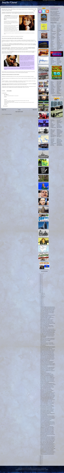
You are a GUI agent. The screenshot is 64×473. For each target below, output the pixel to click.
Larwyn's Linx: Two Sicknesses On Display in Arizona (47, 440)
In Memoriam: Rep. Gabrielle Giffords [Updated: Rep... (47, 443)
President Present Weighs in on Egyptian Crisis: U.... (47, 317)
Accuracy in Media (59, 82)
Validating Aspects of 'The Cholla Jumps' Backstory (47, 427)
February (42, 304)
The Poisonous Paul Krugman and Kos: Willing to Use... (47, 436)
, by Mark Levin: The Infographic (43, 103)
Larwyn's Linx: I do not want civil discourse (46, 389)
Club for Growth (59, 60)
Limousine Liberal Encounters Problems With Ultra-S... (47, 367)
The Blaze (52, 28)
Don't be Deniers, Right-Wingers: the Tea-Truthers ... (47, 428)
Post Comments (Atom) (8, 114)
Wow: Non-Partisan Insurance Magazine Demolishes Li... (48, 347)
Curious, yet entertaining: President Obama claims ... (47, 447)
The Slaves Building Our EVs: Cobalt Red (44, 35)
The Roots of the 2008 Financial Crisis (43, 126)
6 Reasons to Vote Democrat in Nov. (43, 56)
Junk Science (58, 124)
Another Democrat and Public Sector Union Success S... (47, 392)
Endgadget (52, 142)
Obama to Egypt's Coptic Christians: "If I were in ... (47, 319)
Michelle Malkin (4, 84)
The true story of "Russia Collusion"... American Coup (43, 18)
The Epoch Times (53, 34)
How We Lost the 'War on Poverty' (54, 19)
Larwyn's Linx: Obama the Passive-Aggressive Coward (47, 323)
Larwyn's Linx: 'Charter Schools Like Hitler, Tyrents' (47, 356)
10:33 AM (5, 104)
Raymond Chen (52, 140)
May (41, 301)
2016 (40, 286)
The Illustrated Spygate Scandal (54, 8)
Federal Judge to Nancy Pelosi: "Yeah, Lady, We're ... (47, 310)
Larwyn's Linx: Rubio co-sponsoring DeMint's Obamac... (47, 332)
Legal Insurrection (59, 34)
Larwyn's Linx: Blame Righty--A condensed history (47, 403)
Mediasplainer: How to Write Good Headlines (43, 87)
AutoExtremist (52, 139)
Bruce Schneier (52, 145)
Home (19, 109)
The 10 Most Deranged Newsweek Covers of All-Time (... (47, 346)
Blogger (45, 468)
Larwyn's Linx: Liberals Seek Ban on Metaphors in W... (47, 413)
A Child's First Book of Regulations (54, 20)
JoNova (58, 123)
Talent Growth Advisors (59, 145)
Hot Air (8, 84)
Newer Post (4, 109)
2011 (40, 292)
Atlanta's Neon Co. (59, 139)
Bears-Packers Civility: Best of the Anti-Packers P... (47, 361)
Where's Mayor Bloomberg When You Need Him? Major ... (48, 448)
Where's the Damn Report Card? (44, 324)
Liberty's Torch (58, 35)
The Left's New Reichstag (43, 414)
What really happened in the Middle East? (43, 71)
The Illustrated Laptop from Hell (54, 9)
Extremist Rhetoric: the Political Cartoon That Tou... (47, 411)
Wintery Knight (58, 136)
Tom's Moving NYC (59, 143)
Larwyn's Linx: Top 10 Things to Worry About (46, 348)
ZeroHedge (58, 64)
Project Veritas (52, 62)
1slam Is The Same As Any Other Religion (43, 142)
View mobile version (19, 111)
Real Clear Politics (59, 93)
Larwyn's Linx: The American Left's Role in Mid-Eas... (47, 311)
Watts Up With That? (59, 127)
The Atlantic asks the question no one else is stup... (47, 353)
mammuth (39, 468)
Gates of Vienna (59, 29)
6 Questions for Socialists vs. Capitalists (43, 95)
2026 (40, 274)
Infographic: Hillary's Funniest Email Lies (43, 197)
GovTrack (52, 59)
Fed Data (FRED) (59, 62)
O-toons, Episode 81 (43, 341)
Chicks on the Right (59, 25)
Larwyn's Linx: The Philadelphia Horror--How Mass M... (47, 370)
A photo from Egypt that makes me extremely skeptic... (47, 309)
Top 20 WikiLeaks (2, 0)
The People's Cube (53, 92)
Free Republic (52, 36)
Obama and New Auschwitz (53, 12)
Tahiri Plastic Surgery (59, 144)
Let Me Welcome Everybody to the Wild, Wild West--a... (47, 418)
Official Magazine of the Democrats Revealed (43, 221)
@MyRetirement (59, 142)
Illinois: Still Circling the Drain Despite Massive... (46, 362)
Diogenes (52, 83)
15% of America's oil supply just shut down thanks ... (47, 433)
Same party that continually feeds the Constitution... (47, 449)
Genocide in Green (43, 134)
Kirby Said (58, 33)
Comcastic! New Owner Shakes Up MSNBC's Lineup (47, 377)
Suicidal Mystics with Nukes (43, 260)
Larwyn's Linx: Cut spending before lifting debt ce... (47, 375)
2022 (40, 279)
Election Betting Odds (53, 33)
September (42, 296)
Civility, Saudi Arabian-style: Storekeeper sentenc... (47, 352)
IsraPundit (52, 123)
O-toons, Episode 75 (43, 345)
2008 (40, 458)
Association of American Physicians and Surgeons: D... (47, 381)
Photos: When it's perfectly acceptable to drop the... (47, 368)
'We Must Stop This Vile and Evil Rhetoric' (46, 419)
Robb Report (52, 144)
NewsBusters (58, 92)
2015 (40, 287)
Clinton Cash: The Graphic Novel (43, 189)
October (42, 295)
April (41, 302)
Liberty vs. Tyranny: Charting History (54, 11)
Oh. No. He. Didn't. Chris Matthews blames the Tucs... (47, 421)
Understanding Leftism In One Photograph (46, 391)
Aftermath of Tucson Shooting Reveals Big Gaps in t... (47, 383)
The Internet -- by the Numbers (44, 382)
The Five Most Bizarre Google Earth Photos (46, 407)
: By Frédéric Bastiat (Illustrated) (43, 79)
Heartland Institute (59, 122)
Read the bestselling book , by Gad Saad (44, 28)
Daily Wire (58, 27)
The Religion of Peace (53, 127)
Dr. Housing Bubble (59, 61)
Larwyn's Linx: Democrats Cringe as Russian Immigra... (47, 396)
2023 (40, 278)
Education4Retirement (59, 141)
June (41, 300)
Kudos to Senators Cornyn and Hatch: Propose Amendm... (48, 330)
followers (5, 19)
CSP (51, 122)
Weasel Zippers (52, 49)
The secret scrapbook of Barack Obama (43, 236)
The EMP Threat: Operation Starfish (43, 252)
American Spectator (53, 26)
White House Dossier (53, 64)
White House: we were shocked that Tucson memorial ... (47, 399)
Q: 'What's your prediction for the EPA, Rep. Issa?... (47, 454)
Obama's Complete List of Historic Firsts (55, 17)
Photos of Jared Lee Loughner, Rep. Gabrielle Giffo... (47, 441)
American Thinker (53, 27)
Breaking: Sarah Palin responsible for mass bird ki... (47, 432)
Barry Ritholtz (58, 58)
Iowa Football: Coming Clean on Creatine (45, 316)
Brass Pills (52, 58)
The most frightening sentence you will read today (47, 312)
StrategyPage (52, 125)
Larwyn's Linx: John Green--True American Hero (46, 426)
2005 (40, 461)
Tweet (34, 10)
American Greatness (53, 25)
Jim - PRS (5, 94)
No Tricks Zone (58, 125)
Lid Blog (58, 36)
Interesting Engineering (53, 143)
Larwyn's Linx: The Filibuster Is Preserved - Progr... (47, 326)
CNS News (52, 30)
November (42, 294)
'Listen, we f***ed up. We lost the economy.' (46, 404)
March (41, 303)
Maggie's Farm (52, 136)
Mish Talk (58, 63)
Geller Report (52, 39)
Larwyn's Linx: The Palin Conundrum (45, 318)
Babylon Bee (52, 82)
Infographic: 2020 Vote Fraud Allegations (43, 173)
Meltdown (43, 229)
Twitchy (51, 63)
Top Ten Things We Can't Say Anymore (45, 412)
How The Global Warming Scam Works (43, 166)
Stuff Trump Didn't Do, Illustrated (43, 118)
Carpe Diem (58, 59)
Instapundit (34, 83)
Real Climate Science (59, 126)
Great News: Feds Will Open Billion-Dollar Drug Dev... (47, 354)
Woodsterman (52, 93)
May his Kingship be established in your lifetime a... (47, 405)
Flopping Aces (58, 28)
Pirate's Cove (58, 39)
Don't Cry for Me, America (43, 158)
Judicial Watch (52, 60)
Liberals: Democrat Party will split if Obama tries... (47, 398)
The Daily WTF (52, 141)
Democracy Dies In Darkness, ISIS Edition (43, 111)
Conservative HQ (59, 26)
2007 (40, 459)
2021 (40, 280)
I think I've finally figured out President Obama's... (47, 325)
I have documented (7, 15)
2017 (40, 285)
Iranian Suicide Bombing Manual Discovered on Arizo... (47, 331)
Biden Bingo (43, 150)
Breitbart (52, 29)
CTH (51, 32)
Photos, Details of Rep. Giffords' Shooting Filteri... (47, 442)
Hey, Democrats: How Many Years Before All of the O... (47, 334)
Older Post (35, 109)
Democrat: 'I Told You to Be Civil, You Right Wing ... (47, 376)
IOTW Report (58, 31)
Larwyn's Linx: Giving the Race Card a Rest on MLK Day (47, 384)
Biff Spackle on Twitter (59, 140)
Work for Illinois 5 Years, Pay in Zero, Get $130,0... (47, 390)
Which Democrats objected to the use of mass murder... (47, 434)
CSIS (51, 121)
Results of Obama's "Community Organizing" (43, 181)
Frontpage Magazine (53, 37)
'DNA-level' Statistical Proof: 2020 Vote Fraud (43, 63)
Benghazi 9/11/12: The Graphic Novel (27, 0)
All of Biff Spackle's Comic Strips (44, 269)
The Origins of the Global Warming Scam (55, 13)
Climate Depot (58, 120)
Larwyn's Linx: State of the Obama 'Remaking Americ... (47, 338)
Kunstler (58, 32)
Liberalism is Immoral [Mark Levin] (44, 360)
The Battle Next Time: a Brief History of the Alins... (47, 374)
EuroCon (52, 35)
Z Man (57, 49)
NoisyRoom (58, 38)
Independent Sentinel (59, 30)
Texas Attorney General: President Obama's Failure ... (47, 397)
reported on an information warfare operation (15, 43)
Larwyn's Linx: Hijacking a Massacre (45, 420)
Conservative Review (53, 31)
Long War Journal (53, 124)
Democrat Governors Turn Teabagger (45, 340)
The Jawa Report (11, 51)
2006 (40, 460)
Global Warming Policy (59, 121)
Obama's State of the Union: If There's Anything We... (47, 355)
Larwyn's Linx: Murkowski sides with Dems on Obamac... (47, 363)
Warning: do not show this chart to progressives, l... (47, 450)
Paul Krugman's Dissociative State (45, 425)
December (42, 293)
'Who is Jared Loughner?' (43, 435)
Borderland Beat (52, 120)
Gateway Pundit (52, 38)
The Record (52, 126)
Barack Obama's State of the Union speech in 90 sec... (47, 339)
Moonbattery (58, 37)
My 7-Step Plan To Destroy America (43, 213)
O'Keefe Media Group (53, 61)
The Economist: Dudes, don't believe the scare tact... (47, 406)
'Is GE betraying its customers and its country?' (46, 369)
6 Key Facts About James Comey (43, 205)
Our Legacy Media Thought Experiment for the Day (47, 333)
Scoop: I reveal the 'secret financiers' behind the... (47, 385)
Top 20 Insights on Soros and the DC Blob (49, 0)
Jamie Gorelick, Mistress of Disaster (43, 244)
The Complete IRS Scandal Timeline (54, 18)
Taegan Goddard (59, 83)
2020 (40, 281)
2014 (40, 288)
